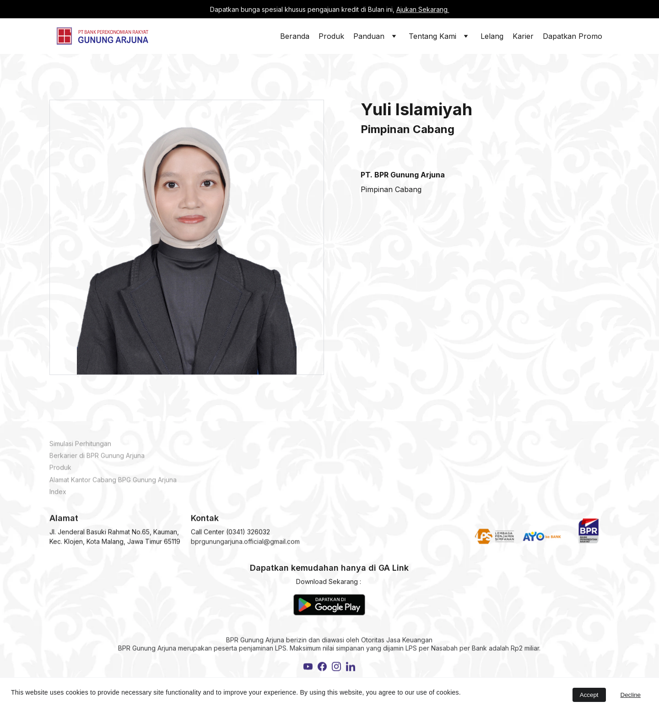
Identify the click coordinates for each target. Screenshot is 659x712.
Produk (331, 36)
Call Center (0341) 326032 (230, 534)
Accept (589, 694)
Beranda (294, 36)
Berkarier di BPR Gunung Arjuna (97, 459)
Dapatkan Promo (572, 36)
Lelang (492, 36)
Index (57, 495)
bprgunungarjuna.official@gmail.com (245, 543)
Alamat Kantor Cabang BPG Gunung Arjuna (113, 483)
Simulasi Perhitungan (80, 447)
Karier (523, 36)
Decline (631, 694)
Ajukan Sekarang (422, 9)
